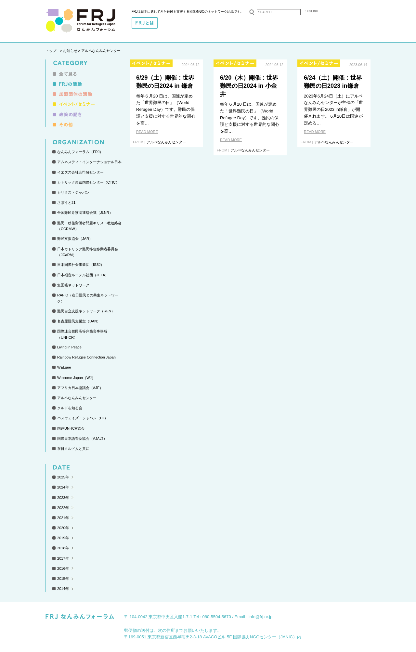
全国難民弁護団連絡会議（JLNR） (85, 213)
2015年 (63, 578)
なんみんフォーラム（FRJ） (80, 152)
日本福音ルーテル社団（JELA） (83, 275)
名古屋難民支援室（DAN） (78, 321)
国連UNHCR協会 (70, 428)
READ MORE (147, 132)
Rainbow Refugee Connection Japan (86, 357)
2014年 (63, 589)
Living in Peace (69, 347)
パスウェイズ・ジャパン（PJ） (82, 418)
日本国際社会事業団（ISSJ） (80, 265)
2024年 (63, 487)
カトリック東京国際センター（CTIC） (88, 182)
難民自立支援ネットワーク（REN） (86, 311)
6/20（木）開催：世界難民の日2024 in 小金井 (249, 86)
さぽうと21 (66, 202)
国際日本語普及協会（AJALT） (82, 438)
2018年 (63, 548)
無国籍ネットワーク (73, 285)
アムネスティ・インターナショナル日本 (89, 162)
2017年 (63, 558)
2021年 (63, 518)
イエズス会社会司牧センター (80, 172)
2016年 (63, 568)
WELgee (64, 367)
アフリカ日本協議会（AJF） (80, 388)
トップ (51, 51)
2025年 (63, 477)
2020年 (63, 528)
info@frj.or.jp (260, 616)
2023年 (63, 498)
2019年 (63, 538)
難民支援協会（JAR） (75, 239)
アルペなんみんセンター (77, 398)
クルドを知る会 (69, 408)
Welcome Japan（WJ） (76, 378)
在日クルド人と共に (73, 448)
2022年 (63, 508)
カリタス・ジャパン (73, 192)
